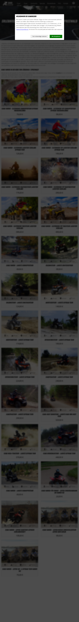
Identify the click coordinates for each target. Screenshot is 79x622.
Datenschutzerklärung (22, 29)
